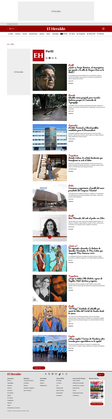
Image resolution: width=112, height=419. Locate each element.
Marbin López (71, 111)
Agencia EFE (70, 81)
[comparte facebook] (50, 58)
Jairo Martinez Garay (72, 169)
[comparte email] (53, 58)
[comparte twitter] (56, 58)
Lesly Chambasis (71, 139)
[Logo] (56, 28)
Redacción (70, 260)
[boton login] (103, 28)
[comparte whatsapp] (47, 58)
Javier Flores (70, 199)
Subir (100, 374)
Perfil (12, 44)
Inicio (8, 44)
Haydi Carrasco (71, 227)
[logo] (14, 374)
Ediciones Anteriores (97, 404)
